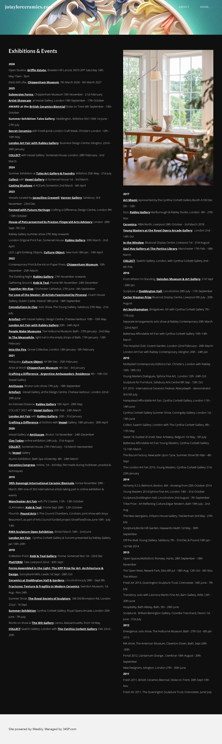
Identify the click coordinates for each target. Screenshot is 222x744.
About (180, 9)
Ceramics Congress (22, 465)
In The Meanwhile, (22, 337)
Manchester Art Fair (23, 501)
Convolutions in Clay (23, 307)
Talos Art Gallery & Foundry (55, 173)
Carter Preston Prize (137, 297)
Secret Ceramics (20, 131)
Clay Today (16, 440)
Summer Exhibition (22, 611)
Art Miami (130, 200)
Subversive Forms (21, 94)
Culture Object (54, 252)
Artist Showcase (20, 100)
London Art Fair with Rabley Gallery (34, 143)
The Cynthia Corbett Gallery (77, 629)
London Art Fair (20, 416)
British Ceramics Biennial (47, 106)
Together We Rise (21, 289)
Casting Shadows (20, 185)
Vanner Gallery (71, 198)
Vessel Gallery (34, 179)
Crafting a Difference (23, 422)
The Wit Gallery (43, 623)
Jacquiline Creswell (46, 198)
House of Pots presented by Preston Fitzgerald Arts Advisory (50, 222)
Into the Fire (17, 349)
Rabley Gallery (75, 240)
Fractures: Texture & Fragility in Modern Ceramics (44, 586)
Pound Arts (28, 513)
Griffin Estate (36, 70)
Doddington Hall (150, 291)
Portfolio (155, 9)
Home (131, 9)
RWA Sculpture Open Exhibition (31, 532)
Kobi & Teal (41, 283)
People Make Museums (25, 331)
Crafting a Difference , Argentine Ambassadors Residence (49, 374)
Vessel (63, 422)
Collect (13, 179)
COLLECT (15, 155)
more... (202, 9)
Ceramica (130, 224)
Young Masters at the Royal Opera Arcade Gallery (157, 230)
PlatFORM (16, 562)
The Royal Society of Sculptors (49, 598)
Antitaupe (16, 386)
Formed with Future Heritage (29, 210)
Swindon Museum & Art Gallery (178, 279)
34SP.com (69, 729)
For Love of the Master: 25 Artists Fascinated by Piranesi (48, 295)
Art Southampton (135, 309)
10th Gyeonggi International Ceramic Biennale (41, 483)
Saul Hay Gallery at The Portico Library (150, 249)
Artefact (15, 319)
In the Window (133, 242)
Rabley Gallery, (47, 416)
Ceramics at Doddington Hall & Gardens (36, 580)
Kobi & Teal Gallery (43, 556)
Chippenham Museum (43, 82)
